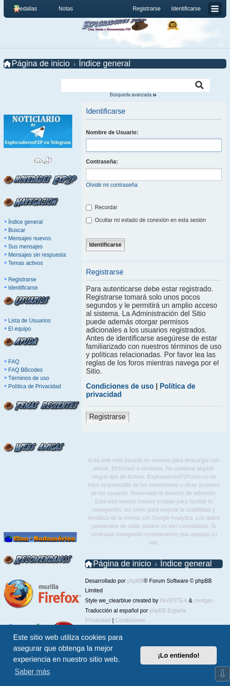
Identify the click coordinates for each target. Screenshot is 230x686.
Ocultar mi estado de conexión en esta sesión (146, 220)
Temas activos (25, 263)
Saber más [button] (32, 671)
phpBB (135, 581)
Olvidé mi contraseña (112, 185)
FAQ (13, 362)
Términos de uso (28, 378)
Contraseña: (102, 161)
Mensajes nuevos (29, 238)
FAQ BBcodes (25, 370)
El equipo (19, 329)
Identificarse (23, 288)
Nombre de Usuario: (112, 132)
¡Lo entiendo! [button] (178, 655)
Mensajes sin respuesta (37, 255)
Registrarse (22, 279)
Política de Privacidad (34, 386)
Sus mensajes (25, 246)
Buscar (16, 230)
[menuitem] (62, 8)
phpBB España (168, 610)
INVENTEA (173, 600)
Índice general (25, 222)
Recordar (102, 207)
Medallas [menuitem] (26, 8)
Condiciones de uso (120, 386)
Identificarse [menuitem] (186, 8)
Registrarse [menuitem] (146, 8)
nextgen (204, 600)
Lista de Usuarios (29, 320)
